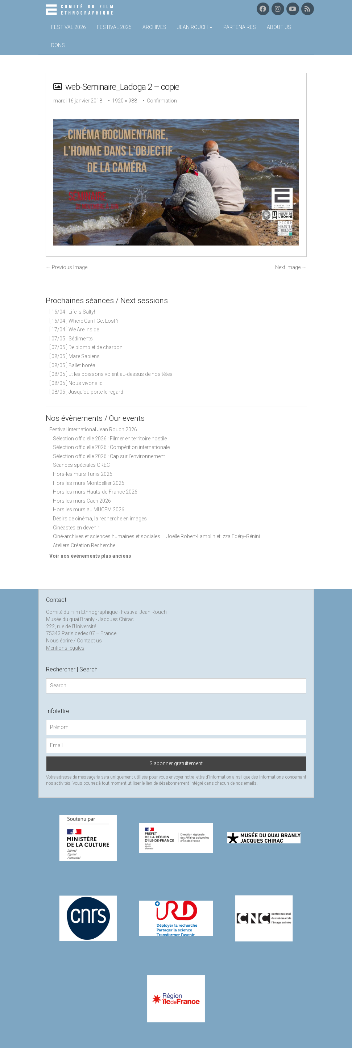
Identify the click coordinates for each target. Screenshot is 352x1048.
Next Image (291, 267)
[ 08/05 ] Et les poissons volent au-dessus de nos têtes (111, 374)
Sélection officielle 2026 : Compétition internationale (111, 447)
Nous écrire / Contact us (74, 641)
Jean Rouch (194, 27)
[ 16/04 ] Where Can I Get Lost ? (84, 321)
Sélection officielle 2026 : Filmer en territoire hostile (110, 438)
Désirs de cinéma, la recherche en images (100, 518)
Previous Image (66, 267)
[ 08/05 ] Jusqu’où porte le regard (86, 392)
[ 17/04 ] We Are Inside (74, 329)
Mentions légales (65, 648)
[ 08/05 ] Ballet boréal (72, 365)
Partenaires (239, 27)
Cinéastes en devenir (76, 528)
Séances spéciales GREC (81, 465)
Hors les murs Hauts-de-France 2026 (95, 492)
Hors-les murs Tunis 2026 (82, 474)
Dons (58, 45)
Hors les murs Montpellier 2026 (88, 483)
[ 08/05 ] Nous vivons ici (76, 383)
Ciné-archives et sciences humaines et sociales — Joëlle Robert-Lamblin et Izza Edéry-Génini (156, 536)
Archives (154, 27)
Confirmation (162, 101)
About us (279, 27)
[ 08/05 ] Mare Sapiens (74, 356)
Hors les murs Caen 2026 (82, 501)
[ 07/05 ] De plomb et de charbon (86, 347)
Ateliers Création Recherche (84, 545)
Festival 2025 (114, 27)
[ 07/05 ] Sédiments (71, 338)
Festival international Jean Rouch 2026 (93, 429)
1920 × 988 (124, 101)
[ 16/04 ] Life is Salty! (72, 312)
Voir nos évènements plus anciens (90, 556)
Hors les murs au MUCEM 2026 (88, 509)
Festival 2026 (68, 27)
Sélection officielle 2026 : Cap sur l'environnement (109, 456)
